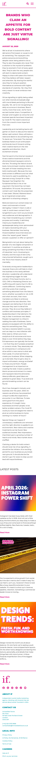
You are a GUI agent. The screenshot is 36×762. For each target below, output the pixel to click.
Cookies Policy (7, 741)
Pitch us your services (9, 756)
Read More (4, 533)
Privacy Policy (7, 735)
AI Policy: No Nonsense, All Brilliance (14, 738)
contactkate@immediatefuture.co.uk (15, 726)
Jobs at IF (5, 753)
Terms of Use (6, 744)
